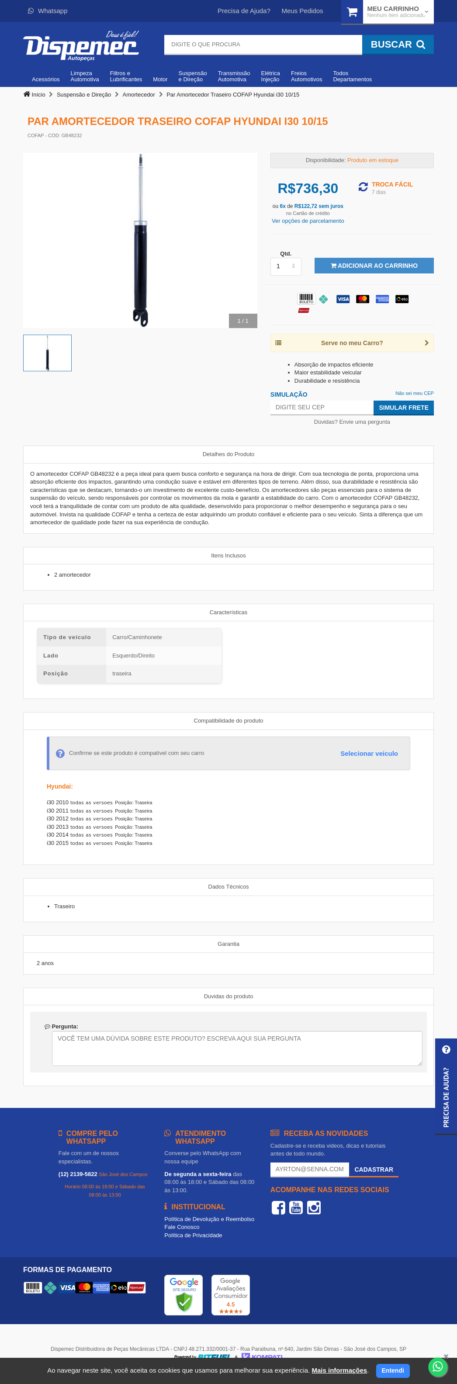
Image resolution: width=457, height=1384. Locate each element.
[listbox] (285, 266)
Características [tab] (229, 612)
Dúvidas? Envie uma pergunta (352, 422)
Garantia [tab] (228, 944)
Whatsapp (48, 10)
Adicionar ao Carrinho (374, 265)
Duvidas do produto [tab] (228, 996)
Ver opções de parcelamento (308, 221)
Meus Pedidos (302, 10)
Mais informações (339, 1370)
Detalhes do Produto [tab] (229, 454)
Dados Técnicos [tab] (228, 886)
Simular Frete (404, 407)
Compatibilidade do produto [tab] (228, 720)
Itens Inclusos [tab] (228, 555)
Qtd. (285, 253)
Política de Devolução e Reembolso (209, 1219)
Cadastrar (373, 1169)
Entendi (393, 1370)
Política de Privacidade (193, 1235)
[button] (446, 1086)
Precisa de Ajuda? (244, 10)
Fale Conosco (181, 1227)
